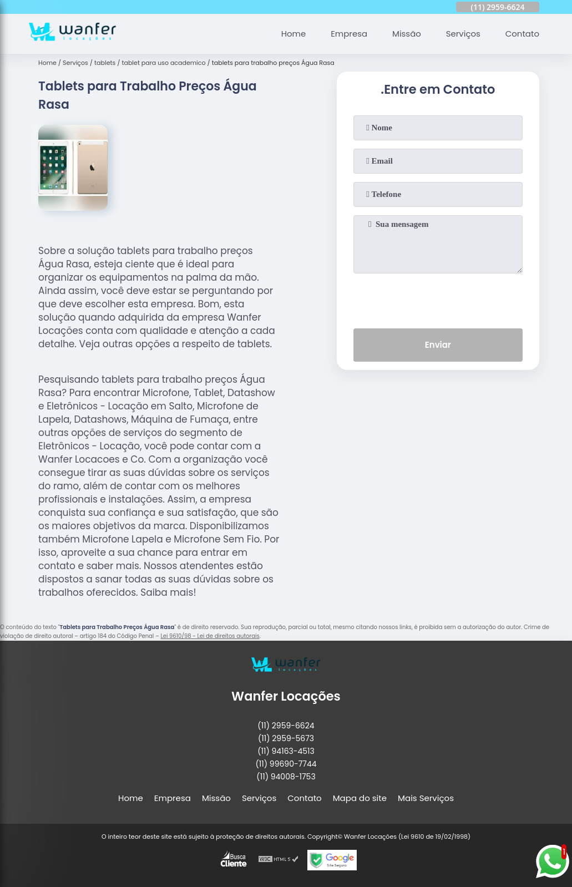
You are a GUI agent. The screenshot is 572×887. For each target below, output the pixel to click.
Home (292, 33)
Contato (522, 33)
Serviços (463, 33)
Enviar (438, 345)
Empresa (348, 33)
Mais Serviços (426, 798)
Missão (406, 33)
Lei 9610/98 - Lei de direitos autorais (209, 636)
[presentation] (437, 298)
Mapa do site (360, 798)
